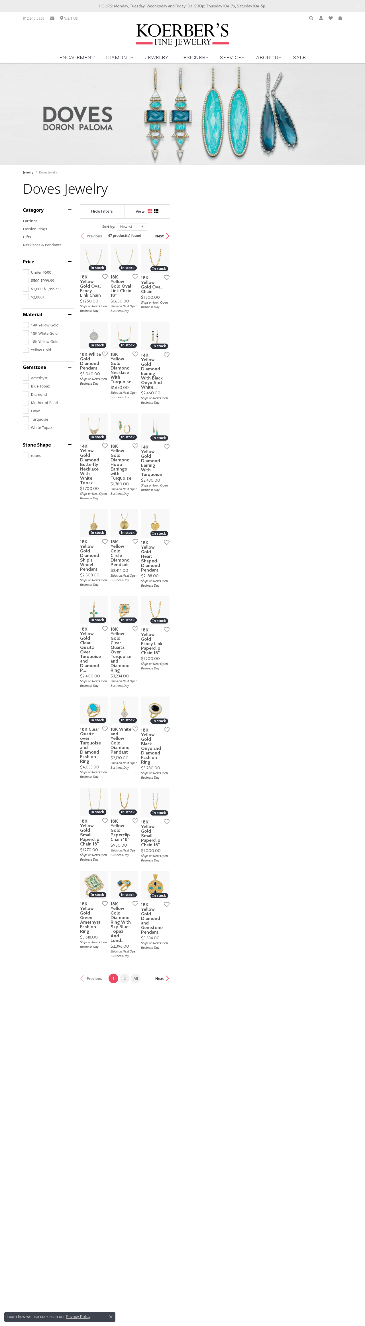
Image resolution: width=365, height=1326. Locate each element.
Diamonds (120, 57)
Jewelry (157, 57)
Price (28, 261)
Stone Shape (37, 445)
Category (33, 210)
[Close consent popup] (111, 1317)
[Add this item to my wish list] (161, 334)
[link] (33, 18)
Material (32, 314)
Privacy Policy (78, 1316)
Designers (194, 57)
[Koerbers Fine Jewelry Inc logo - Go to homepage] (182, 37)
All (222, 1191)
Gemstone (34, 367)
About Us (269, 57)
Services (232, 57)
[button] (311, 18)
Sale (299, 57)
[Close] (358, 6)
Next (332, 236)
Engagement (77, 57)
